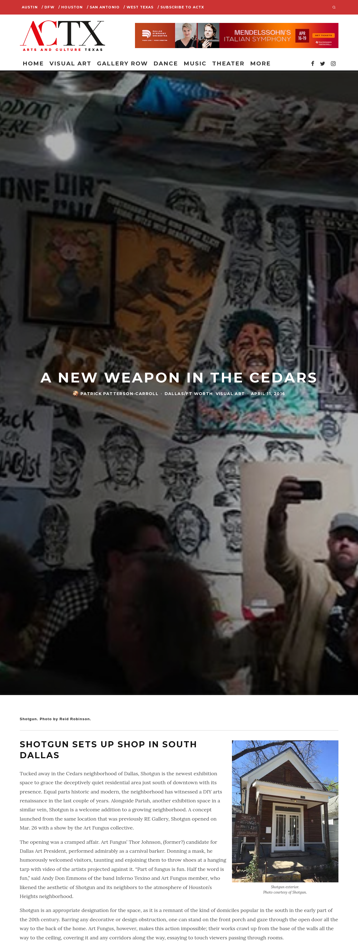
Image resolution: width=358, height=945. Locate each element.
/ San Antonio (103, 7)
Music (195, 63)
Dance (165, 63)
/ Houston (70, 7)
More (260, 63)
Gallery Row (122, 63)
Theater (228, 63)
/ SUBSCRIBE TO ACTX (181, 7)
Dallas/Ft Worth (189, 393)
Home (33, 63)
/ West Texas (138, 7)
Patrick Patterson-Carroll (119, 393)
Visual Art (70, 63)
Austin (30, 7)
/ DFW (48, 7)
